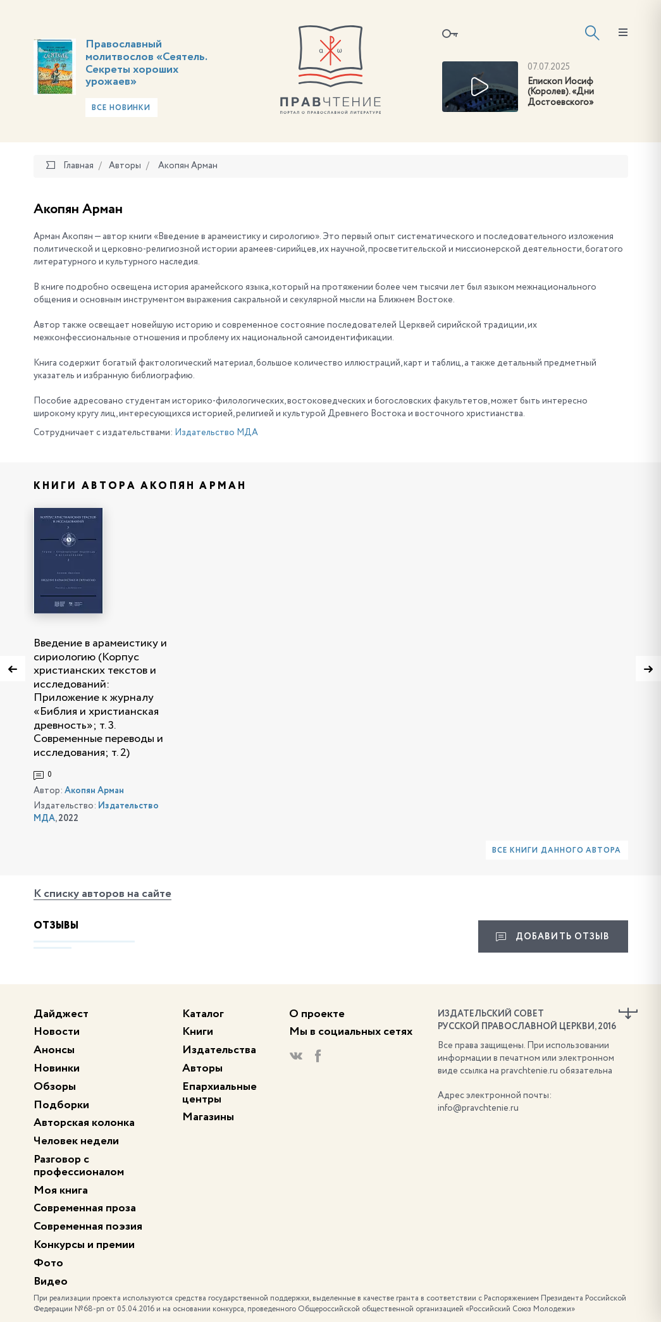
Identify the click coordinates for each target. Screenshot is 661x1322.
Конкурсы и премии (84, 1245)
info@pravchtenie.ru (478, 1108)
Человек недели (76, 1141)
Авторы (202, 1068)
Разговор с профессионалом (79, 1166)
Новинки (57, 1068)
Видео (51, 1281)
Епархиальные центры (219, 1093)
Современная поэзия (88, 1226)
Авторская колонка (84, 1122)
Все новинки (121, 108)
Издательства (219, 1050)
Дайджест (61, 1014)
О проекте (317, 1014)
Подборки (61, 1105)
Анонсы (54, 1050)
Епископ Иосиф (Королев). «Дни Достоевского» (561, 92)
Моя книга (61, 1190)
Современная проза (85, 1208)
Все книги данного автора (556, 851)
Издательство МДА (216, 432)
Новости (57, 1031)
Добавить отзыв (553, 937)
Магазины (208, 1117)
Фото (48, 1263)
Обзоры (55, 1086)
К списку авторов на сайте (102, 893)
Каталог (203, 1014)
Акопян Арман (94, 790)
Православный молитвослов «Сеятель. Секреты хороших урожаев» (146, 63)
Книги (197, 1031)
